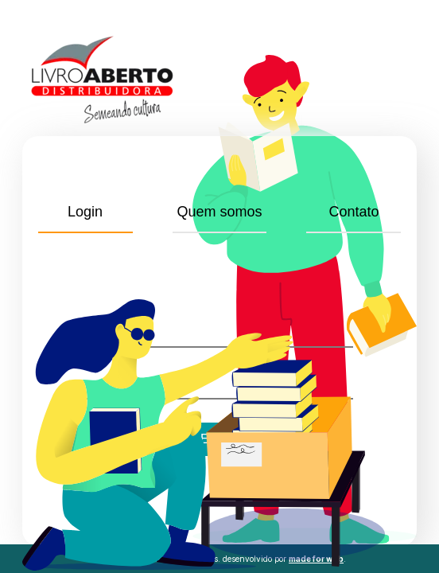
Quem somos (219, 212)
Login (85, 212)
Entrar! (219, 439)
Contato (353, 212)
